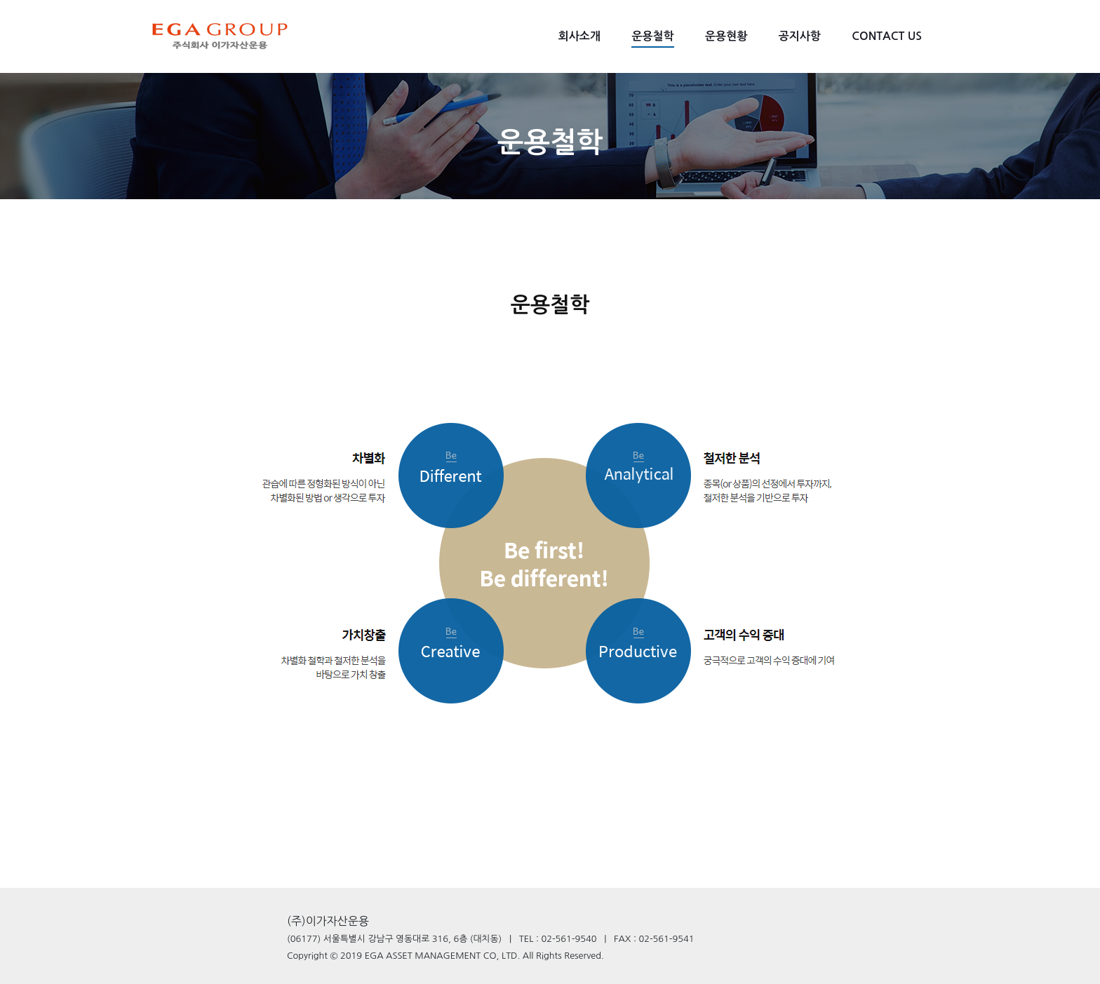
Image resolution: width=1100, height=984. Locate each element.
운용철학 (652, 36)
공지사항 (800, 36)
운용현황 (726, 36)
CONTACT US (887, 36)
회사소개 (579, 36)
